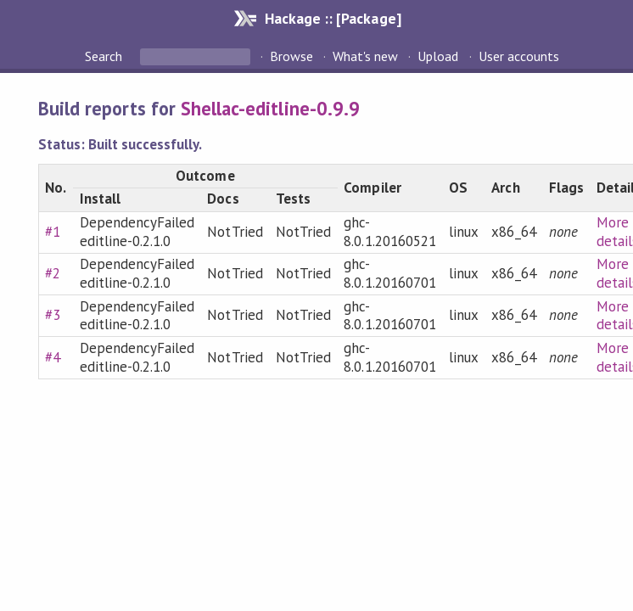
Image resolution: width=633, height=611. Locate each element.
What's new (365, 56)
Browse (291, 56)
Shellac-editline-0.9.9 (270, 108)
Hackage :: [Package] (333, 18)
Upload (437, 56)
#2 (52, 273)
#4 (52, 357)
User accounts (519, 56)
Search (105, 56)
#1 (52, 231)
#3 (52, 315)
